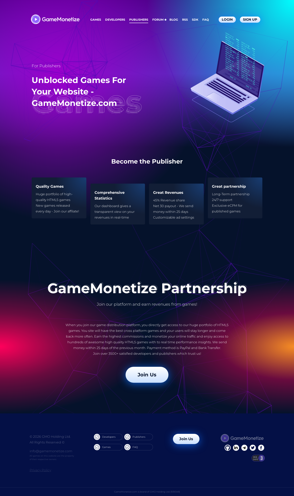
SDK (195, 19)
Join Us (147, 375)
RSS (185, 19)
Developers (115, 19)
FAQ (205, 19)
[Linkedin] (244, 448)
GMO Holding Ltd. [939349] (165, 491)
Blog (173, 19)
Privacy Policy (40, 470)
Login (227, 19)
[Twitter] (253, 448)
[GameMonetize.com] (55, 19)
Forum (158, 19)
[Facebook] (228, 448)
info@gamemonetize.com (51, 451)
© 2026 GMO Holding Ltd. (50, 437)
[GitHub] (261, 448)
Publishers (138, 19)
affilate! (73, 211)
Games (95, 19)
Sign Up (250, 19)
